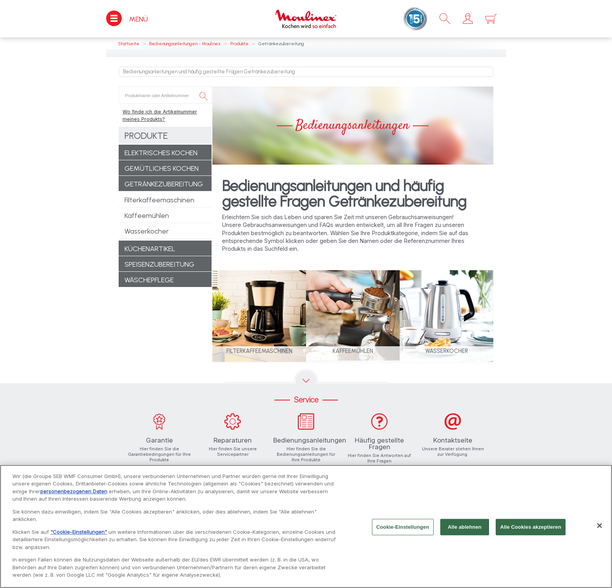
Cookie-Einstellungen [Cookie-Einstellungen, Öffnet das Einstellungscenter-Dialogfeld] (402, 530)
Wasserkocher (147, 231)
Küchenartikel (150, 248)
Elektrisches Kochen (161, 153)
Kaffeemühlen (147, 215)
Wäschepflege (149, 280)
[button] (468, 18)
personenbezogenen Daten (73, 495)
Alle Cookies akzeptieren (530, 530)
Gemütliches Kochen (162, 168)
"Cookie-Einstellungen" (78, 535)
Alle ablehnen (464, 530)
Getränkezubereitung (164, 184)
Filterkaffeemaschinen (159, 200)
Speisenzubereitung (159, 264)
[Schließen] (599, 529)
